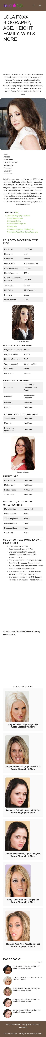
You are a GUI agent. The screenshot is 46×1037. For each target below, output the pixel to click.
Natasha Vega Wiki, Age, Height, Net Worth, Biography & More (23, 945)
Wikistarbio (10, 635)
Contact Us (17, 1024)
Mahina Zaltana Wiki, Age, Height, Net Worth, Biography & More (23, 855)
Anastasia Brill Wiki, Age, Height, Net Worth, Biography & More (23, 811)
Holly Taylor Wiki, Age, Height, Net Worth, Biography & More (23, 901)
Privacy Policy (27, 1024)
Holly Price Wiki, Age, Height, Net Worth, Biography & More (23, 725)
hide (16, 212)
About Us (9, 1024)
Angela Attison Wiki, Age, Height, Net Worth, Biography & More (23, 768)
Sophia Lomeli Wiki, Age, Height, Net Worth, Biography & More (26, 967)
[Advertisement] (23, 59)
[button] (34, 5)
